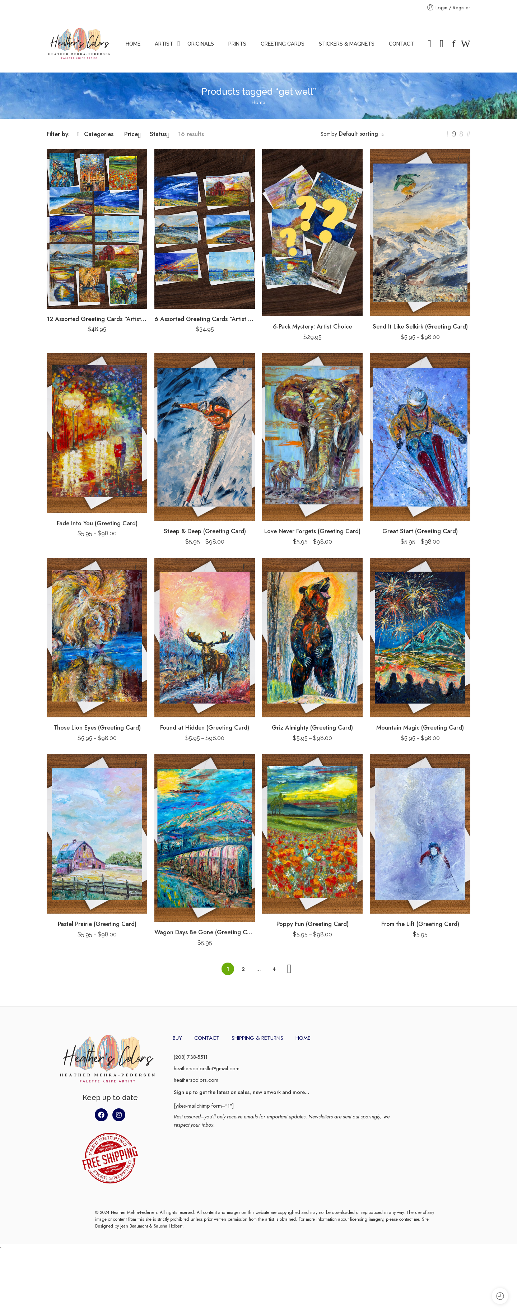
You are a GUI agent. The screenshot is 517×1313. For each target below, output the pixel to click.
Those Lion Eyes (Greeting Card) (97, 727)
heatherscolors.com (196, 1080)
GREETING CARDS (282, 44)
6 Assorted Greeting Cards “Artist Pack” (204, 319)
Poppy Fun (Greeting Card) (312, 923)
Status (159, 134)
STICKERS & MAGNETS (346, 44)
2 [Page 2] (243, 969)
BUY (177, 1038)
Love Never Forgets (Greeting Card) (312, 531)
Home (258, 102)
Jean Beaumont (134, 1289)
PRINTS (237, 44)
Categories (95, 134)
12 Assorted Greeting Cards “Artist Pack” (97, 319)
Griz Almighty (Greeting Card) (312, 727)
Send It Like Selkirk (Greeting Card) (420, 326)
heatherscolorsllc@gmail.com (206, 1068)
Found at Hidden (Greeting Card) (204, 727)
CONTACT (401, 44)
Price (132, 134)
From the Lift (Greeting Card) (420, 923)
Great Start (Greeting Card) (420, 531)
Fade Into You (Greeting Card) (97, 523)
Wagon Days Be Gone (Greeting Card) (204, 932)
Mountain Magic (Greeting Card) (420, 727)
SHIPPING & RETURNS (257, 1038)
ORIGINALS (200, 44)
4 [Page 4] (274, 969)
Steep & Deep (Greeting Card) (205, 531)
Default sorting (358, 134)
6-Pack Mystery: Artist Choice (312, 326)
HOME (133, 44)
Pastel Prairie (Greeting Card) (97, 923)
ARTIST (164, 43)
